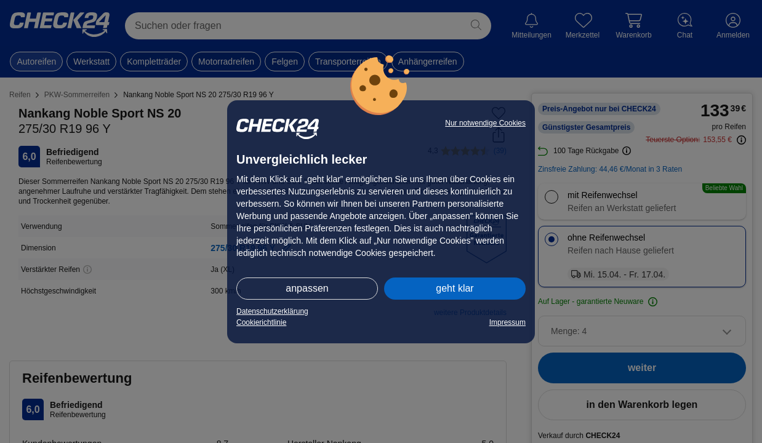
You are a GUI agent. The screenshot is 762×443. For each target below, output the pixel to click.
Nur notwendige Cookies (485, 123)
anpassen (307, 288)
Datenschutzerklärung (272, 311)
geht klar (454, 288)
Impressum (507, 322)
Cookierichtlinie (261, 322)
